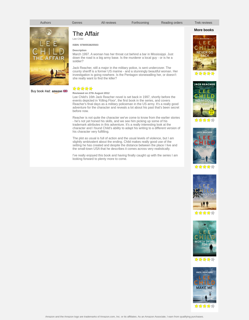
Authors (45, 22)
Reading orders (171, 22)
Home (77, 9)
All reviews (108, 22)
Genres (77, 22)
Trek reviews (203, 22)
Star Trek (171, 9)
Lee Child (78, 38)
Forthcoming (140, 22)
